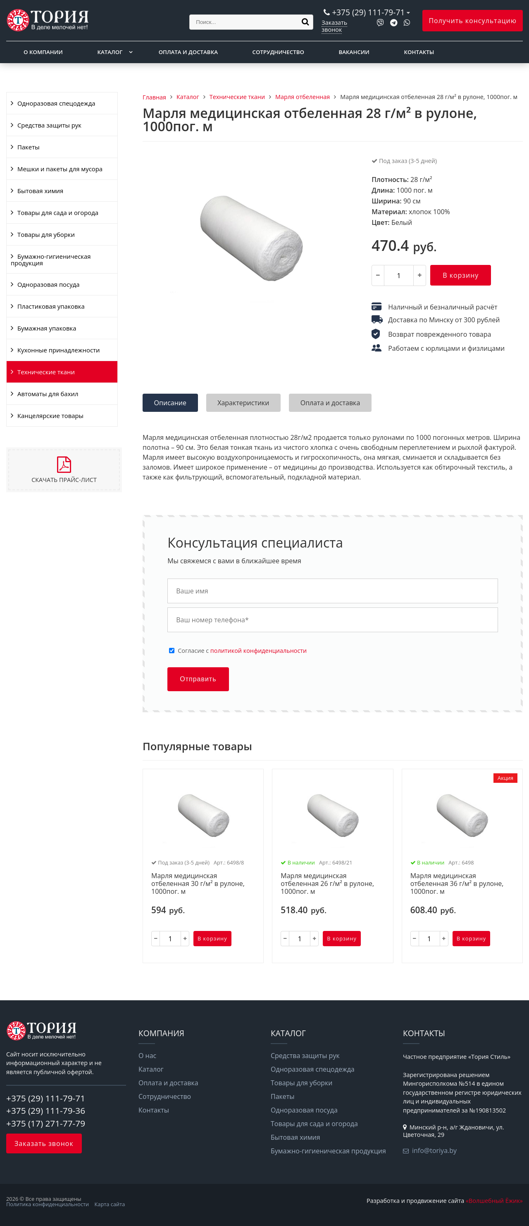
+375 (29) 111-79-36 (45, 1110)
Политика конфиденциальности (47, 1204)
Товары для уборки (46, 234)
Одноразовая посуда (48, 284)
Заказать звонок (334, 26)
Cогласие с (242, 651)
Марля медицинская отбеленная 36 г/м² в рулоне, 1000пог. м (457, 884)
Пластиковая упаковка (51, 306)
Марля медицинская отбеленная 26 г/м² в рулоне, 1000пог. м (327, 884)
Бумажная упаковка (46, 328)
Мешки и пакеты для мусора (59, 169)
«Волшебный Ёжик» (494, 1201)
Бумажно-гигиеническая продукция (51, 259)
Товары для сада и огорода (57, 212)
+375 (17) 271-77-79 (45, 1123)
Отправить (198, 679)
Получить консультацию (473, 20)
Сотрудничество (278, 52)
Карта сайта (110, 1204)
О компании (43, 52)
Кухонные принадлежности (58, 350)
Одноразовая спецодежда (56, 103)
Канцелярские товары (50, 415)
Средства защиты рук (49, 125)
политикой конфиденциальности (258, 650)
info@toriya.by (434, 1150)
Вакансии (354, 52)
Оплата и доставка (188, 52)
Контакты (419, 52)
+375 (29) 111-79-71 (368, 12)
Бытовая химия (40, 191)
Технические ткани (46, 372)
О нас (147, 1055)
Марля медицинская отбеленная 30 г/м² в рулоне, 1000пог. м (198, 884)
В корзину (461, 275)
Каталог (109, 52)
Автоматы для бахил (47, 394)
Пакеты (28, 147)
